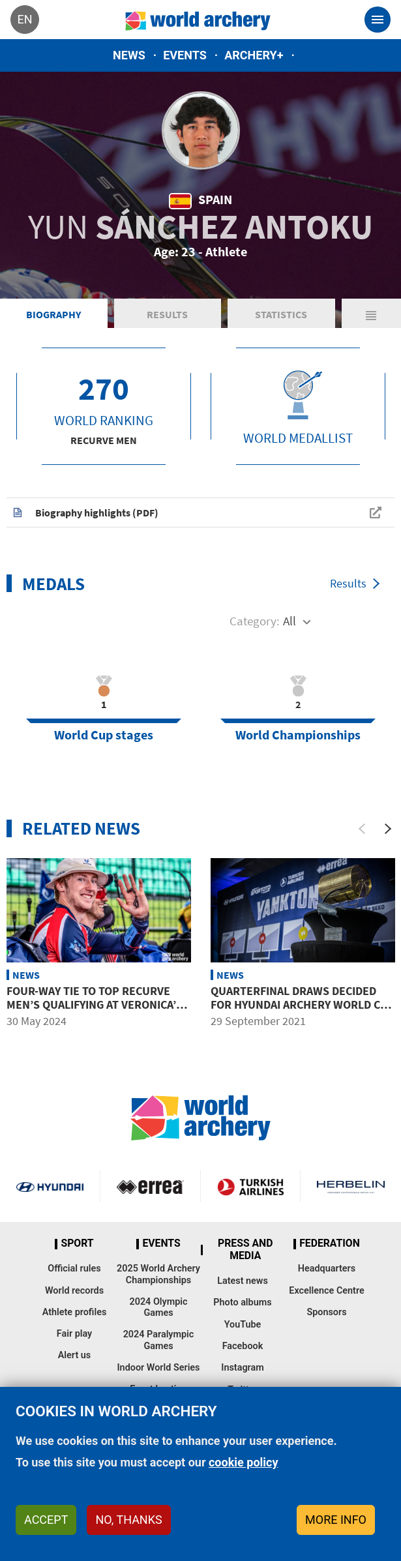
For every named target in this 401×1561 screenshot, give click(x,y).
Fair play (75, 1333)
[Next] (387, 828)
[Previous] (361, 828)
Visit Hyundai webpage (49, 1186)
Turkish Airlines (250, 1186)
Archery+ (253, 55)
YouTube (242, 1324)
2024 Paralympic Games (158, 1340)
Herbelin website (351, 1186)
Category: (255, 621)
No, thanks (128, 1519)
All (289, 621)
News (129, 55)
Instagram (242, 1367)
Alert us (74, 1355)
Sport (77, 1243)
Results (167, 314)
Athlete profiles (74, 1312)
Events (185, 55)
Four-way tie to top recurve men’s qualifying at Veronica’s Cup (95, 1004)
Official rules (74, 1268)
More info (335, 1519)
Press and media (245, 1250)
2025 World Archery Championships (158, 1274)
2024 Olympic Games (158, 1307)
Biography (53, 314)
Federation (329, 1243)
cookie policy (243, 1462)
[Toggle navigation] (377, 20)
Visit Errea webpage (150, 1186)
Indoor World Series (158, 1367)
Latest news (242, 1280)
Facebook (242, 1346)
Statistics (281, 314)
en (24, 19)
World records (74, 1290)
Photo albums (242, 1302)
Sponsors (326, 1312)
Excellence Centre (326, 1290)
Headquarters (326, 1268)
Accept (46, 1519)
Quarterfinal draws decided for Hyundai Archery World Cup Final (303, 1004)
